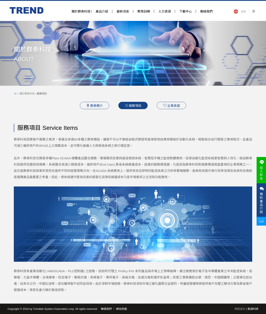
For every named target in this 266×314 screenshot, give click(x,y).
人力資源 (164, 11)
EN (243, 11)
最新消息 (122, 11)
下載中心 (185, 11)
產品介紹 (102, 11)
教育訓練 (143, 11)
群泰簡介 (94, 105)
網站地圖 (121, 308)
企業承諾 (171, 105)
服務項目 (133, 105)
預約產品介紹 (261, 200)
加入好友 (261, 170)
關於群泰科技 (81, 11)
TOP (261, 221)
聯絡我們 (206, 11)
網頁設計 (239, 308)
